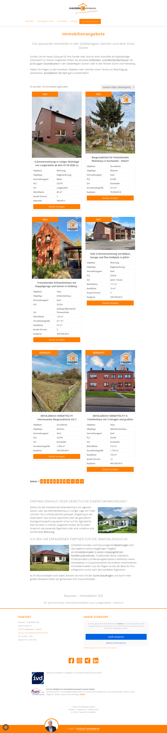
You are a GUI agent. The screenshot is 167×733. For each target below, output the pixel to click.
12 (77, 481)
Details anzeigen (57, 206)
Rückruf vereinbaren (88, 728)
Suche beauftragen (103, 575)
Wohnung (49, 531)
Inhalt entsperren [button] (116, 636)
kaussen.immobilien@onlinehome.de (33, 633)
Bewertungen (121, 545)
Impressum (81, 709)
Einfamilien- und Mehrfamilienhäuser (109, 60)
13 (82, 481)
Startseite (29, 21)
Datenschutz (93, 709)
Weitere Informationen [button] (116, 643)
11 (72, 481)
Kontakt (74, 21)
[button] (5, 727)
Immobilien (62, 21)
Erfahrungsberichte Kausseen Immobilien (100, 648)
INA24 (82, 694)
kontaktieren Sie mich (55, 73)
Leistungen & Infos (45, 21)
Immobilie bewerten (90, 21)
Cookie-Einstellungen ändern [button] (83, 707)
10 (68, 481)
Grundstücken (51, 63)
